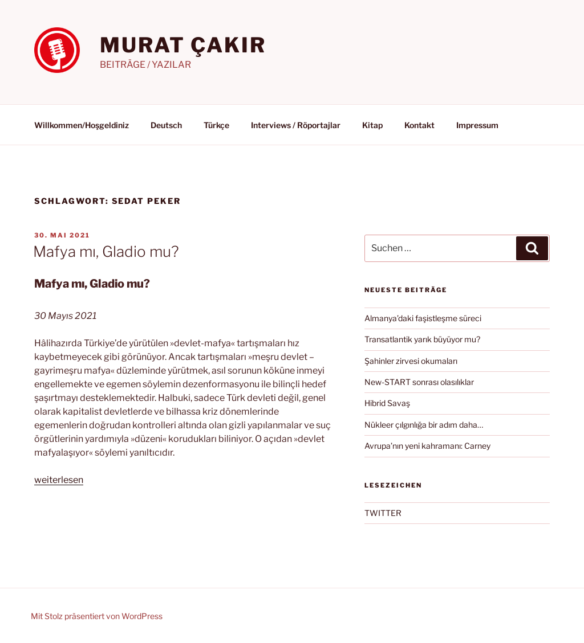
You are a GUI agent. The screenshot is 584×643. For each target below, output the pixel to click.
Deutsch (166, 125)
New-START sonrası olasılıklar (419, 382)
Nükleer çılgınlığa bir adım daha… (423, 424)
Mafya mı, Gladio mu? (106, 251)
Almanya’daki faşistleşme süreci (422, 318)
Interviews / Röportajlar (295, 125)
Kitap (372, 125)
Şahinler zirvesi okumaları (410, 361)
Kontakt (419, 125)
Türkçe (216, 125)
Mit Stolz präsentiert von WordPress (97, 616)
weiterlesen (58, 479)
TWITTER (383, 513)
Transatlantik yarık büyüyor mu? (422, 339)
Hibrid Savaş (387, 403)
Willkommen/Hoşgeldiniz (81, 125)
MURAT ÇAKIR (183, 45)
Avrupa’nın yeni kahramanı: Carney (427, 445)
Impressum (477, 125)
